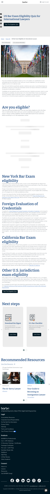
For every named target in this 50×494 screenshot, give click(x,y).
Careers (3, 469)
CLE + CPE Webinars (7, 441)
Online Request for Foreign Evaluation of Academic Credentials (24, 211)
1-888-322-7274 (42, 486)
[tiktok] (38, 481)
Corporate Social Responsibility (10, 420)
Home (2, 39)
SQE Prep (4, 455)
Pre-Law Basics (30, 397)
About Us (4, 466)
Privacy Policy (5, 424)
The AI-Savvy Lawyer (11, 389)
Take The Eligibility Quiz (11, 24)
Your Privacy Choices (7, 431)
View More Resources (8, 364)
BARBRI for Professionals (8, 438)
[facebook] (11, 481)
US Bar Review (5, 457)
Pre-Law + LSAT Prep (7, 448)
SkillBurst (4, 452)
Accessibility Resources (8, 417)
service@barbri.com (33, 486)
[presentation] (2, 329)
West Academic (5, 459)
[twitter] (16, 481)
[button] (2, 2)
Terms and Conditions (7, 429)
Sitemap (3, 427)
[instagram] (33, 481)
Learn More (13, 334)
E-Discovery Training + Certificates (11, 443)
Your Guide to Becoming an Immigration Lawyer (36, 392)
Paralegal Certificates (7, 445)
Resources (4, 471)
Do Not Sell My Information (9, 422)
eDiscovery (4, 391)
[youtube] (27, 481)
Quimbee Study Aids (7, 450)
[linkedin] (22, 481)
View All (8, 39)
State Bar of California (34, 265)
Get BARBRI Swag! (6, 473)
